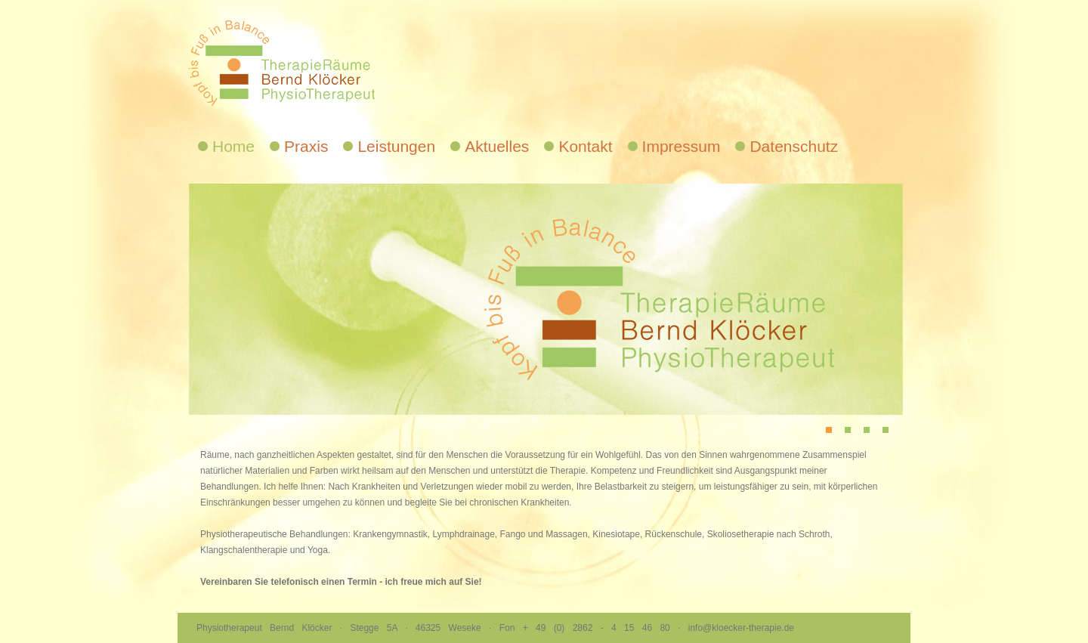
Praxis (306, 146)
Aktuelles (497, 146)
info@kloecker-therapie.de (741, 628)
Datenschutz (794, 146)
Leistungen (396, 146)
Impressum (681, 146)
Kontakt (585, 146)
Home (233, 146)
